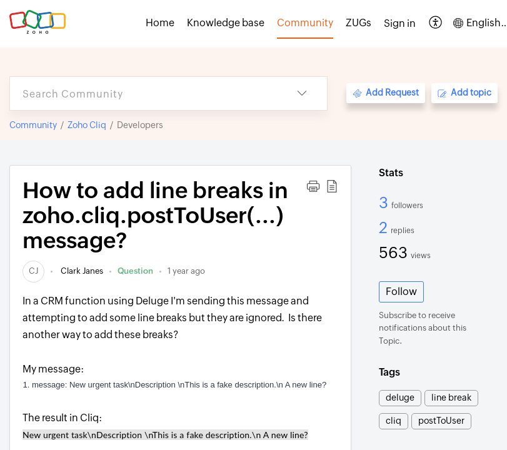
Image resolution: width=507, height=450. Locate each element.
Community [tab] (305, 23)
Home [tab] (160, 23)
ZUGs (358, 23)
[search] (143, 93)
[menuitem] (400, 24)
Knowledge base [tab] (225, 23)
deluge (400, 397)
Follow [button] (401, 292)
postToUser (441, 421)
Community (33, 125)
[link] (33, 271)
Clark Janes (81, 271)
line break (451, 397)
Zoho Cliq (87, 125)
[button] (436, 23)
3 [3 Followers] (385, 202)
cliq (393, 421)
